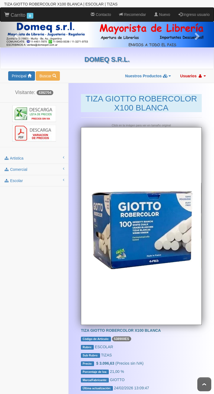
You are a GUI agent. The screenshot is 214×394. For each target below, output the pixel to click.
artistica (34, 157)
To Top (204, 384)
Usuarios (193, 76)
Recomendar (132, 14)
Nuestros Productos (148, 76)
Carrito (18, 15)
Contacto (101, 14)
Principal (21, 76)
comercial (34, 169)
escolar (34, 180)
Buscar (47, 76)
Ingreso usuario (194, 14)
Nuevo (162, 14)
